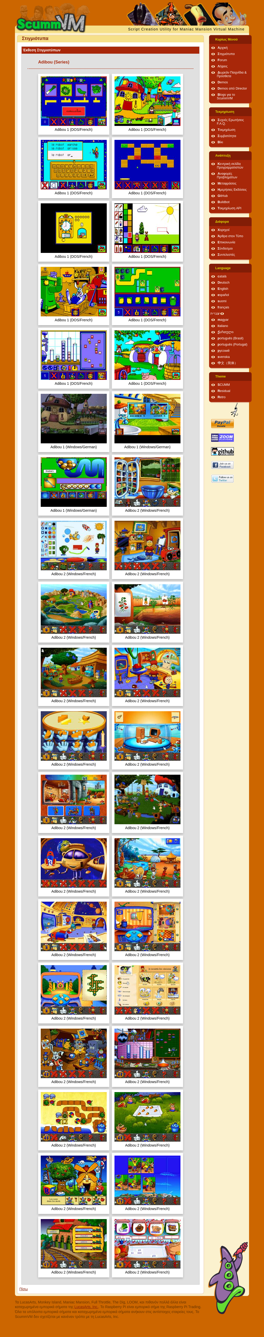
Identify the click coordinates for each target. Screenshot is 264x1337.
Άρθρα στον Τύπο (230, 236)
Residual (224, 391)
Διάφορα (222, 221)
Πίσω (23, 1289)
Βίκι (220, 142)
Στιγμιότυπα (226, 54)
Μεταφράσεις (227, 183)
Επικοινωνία (226, 242)
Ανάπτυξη (222, 155)
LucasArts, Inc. (86, 1307)
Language (222, 268)
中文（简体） (228, 363)
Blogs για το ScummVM (226, 96)
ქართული (226, 332)
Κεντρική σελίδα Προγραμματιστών (230, 165)
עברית (214, 313)
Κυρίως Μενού (226, 39)
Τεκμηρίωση (224, 112)
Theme (220, 376)
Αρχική (223, 48)
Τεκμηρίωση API (229, 208)
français (223, 307)
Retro (222, 397)
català (222, 276)
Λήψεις (223, 66)
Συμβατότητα (227, 136)
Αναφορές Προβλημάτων (227, 175)
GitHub (223, 196)
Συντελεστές (226, 255)
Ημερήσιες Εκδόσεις (232, 189)
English (223, 289)
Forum (222, 60)
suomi (222, 301)
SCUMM (224, 385)
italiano (223, 326)
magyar (223, 320)
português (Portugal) (233, 344)
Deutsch (223, 282)
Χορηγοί (223, 230)
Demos (223, 82)
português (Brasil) (230, 338)
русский (223, 351)
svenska (224, 357)
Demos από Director (232, 88)
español (223, 295)
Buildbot (223, 202)
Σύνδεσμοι (225, 248)
